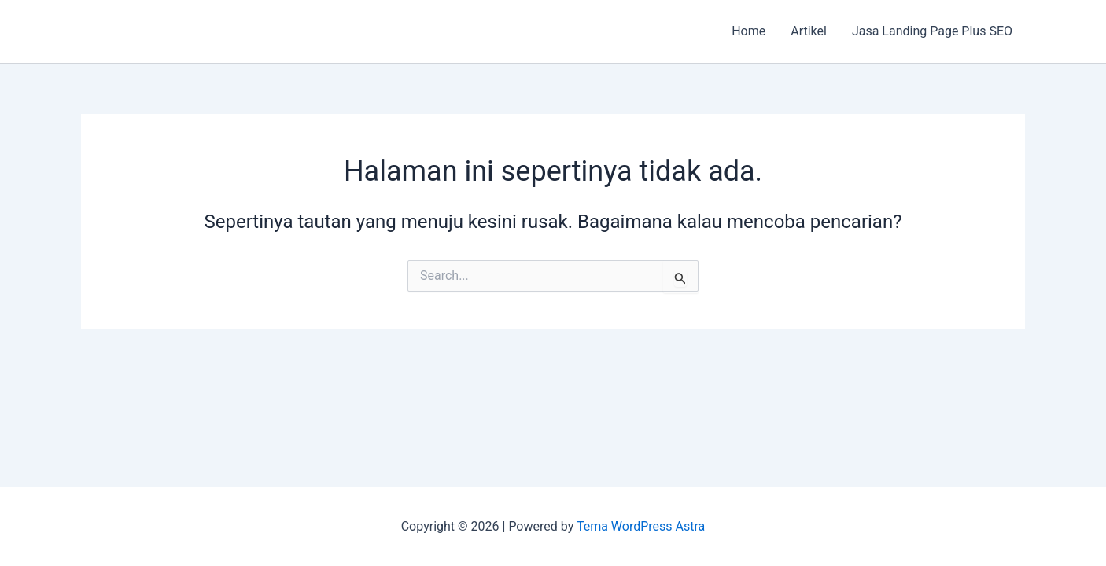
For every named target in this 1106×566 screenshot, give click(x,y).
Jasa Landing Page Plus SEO (932, 31)
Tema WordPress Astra (641, 526)
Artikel (809, 31)
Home (748, 31)
